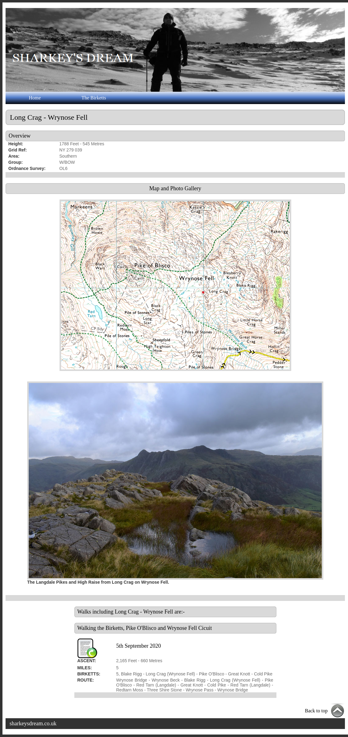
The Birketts (93, 97)
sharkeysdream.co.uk (33, 723)
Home (35, 97)
